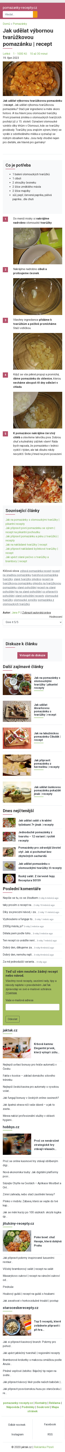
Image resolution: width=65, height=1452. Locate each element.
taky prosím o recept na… (18, 905)
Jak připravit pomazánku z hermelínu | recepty (46, 764)
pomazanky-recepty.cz (20, 8)
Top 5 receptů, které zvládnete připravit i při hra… (47, 1325)
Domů (6, 23)
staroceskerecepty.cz (20, 1308)
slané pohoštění (26, 587)
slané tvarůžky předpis (27, 579)
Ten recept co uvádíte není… (19, 940)
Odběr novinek (16, 1424)
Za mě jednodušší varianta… (19, 961)
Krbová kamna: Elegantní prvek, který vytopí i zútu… (46, 1048)
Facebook (50, 1424)
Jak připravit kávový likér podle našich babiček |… (32, 1382)
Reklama (54, 1403)
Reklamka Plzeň (44, 1447)
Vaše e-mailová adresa (19, 1000)
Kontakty (41, 1403)
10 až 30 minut (38, 53)
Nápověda (12, 1407)
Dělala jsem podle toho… (17, 933)
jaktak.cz (10, 1030)
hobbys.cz (11, 1127)
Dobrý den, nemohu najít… (18, 954)
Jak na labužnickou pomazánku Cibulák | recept (47, 737)
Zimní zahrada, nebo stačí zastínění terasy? (29, 1194)
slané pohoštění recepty (29, 595)
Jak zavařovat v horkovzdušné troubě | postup (30, 1300)
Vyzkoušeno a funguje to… (18, 919)
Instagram (17, 1434)
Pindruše (8, 1287)
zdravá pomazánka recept (35, 571)
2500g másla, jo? (13, 926)
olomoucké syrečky (25, 600)
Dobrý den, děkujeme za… (18, 947)
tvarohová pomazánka (45, 575)
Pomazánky (20, 23)
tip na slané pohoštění (28, 591)
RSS (50, 1434)
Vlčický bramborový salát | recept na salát (28, 1269)
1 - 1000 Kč (20, 53)
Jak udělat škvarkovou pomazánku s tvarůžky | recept (45, 709)
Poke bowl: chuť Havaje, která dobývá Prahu (48, 1241)
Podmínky (28, 1407)
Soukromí (43, 1407)
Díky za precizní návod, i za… (20, 912)
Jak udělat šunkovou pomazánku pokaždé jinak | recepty (47, 790)
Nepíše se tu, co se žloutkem (20, 897)
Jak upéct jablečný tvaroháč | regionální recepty (31, 1353)
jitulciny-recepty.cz (18, 1223)
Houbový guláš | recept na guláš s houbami (28, 1293)
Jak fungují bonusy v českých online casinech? (31, 1097)
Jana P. (16, 612)
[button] (32, 78)
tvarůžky (8, 579)
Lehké (6, 53)
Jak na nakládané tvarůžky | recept (26, 544)
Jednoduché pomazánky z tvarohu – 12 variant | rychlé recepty (36, 836)
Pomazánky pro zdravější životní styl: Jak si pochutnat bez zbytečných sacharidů (39, 852)
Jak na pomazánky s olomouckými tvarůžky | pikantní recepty (47, 683)
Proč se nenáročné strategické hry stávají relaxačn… (46, 1145)
